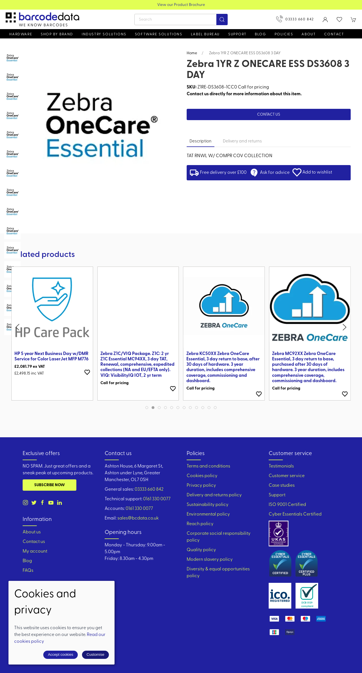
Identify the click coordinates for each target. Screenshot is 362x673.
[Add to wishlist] (87, 372)
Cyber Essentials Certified (295, 514)
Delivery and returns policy (214, 495)
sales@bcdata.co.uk (138, 518)
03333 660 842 (295, 18)
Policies (284, 34)
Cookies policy (202, 476)
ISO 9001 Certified (287, 505)
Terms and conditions (208, 466)
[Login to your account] (325, 19)
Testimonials (281, 466)
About (308, 34)
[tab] (12, 58)
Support (277, 495)
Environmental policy (208, 514)
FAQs (28, 570)
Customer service (287, 476)
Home (192, 53)
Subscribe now (49, 485)
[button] (339, 19)
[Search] (181, 19)
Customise (95, 654)
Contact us (268, 114)
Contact (334, 34)
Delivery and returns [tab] (242, 141)
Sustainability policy (208, 505)
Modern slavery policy (210, 559)
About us (32, 532)
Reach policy (200, 524)
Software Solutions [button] (158, 34)
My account (35, 551)
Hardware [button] (20, 34)
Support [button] (237, 34)
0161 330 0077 (157, 499)
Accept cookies (60, 654)
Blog (260, 34)
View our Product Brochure (181, 5)
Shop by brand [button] (57, 34)
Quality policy (201, 550)
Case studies (282, 485)
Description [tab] (200, 141)
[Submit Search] (222, 19)
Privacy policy (201, 485)
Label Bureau (205, 34)
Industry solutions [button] (104, 34)
